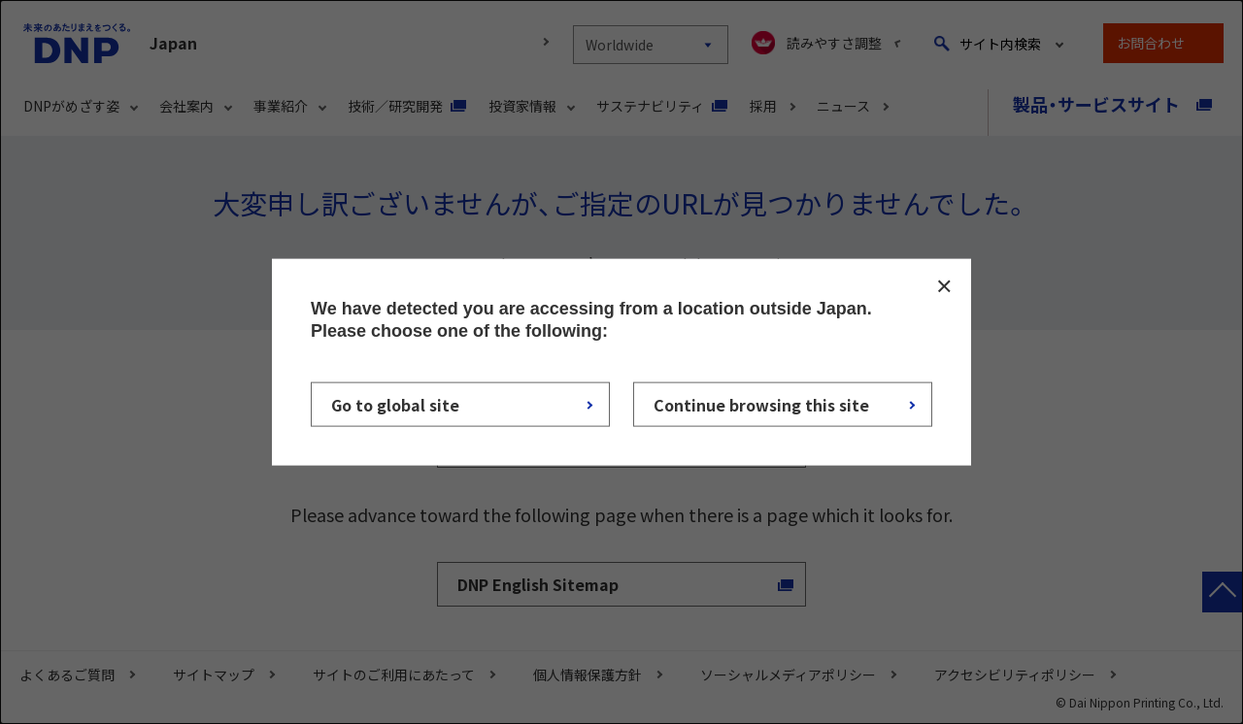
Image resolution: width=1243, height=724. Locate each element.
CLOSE (944, 286)
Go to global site (395, 403)
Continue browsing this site (761, 403)
